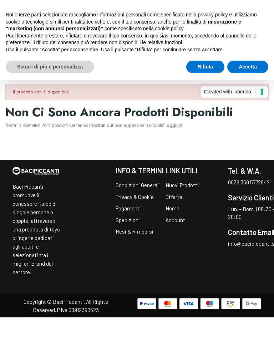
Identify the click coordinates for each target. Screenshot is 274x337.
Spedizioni (128, 220)
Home (172, 208)
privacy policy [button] (213, 14)
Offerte (174, 197)
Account (175, 220)
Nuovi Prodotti (182, 185)
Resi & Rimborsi (134, 231)
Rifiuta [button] (205, 67)
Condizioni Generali (138, 185)
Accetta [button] (248, 67)
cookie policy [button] (169, 28)
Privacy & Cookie (135, 197)
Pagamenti (128, 208)
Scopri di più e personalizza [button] (50, 67)
